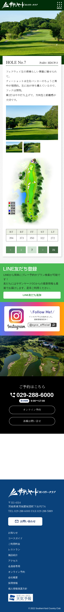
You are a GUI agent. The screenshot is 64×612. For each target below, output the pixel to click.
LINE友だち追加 (32, 295)
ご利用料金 (14, 544)
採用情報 (13, 583)
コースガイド (15, 538)
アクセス (13, 560)
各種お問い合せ (32, 421)
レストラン (14, 549)
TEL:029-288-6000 (19, 511)
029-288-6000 (35, 395)
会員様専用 (14, 566)
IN (53, 250)
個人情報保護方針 (17, 588)
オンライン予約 (32, 409)
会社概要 (13, 577)
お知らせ (13, 532)
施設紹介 (13, 555)
